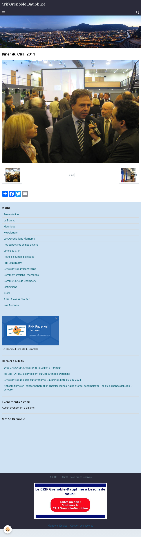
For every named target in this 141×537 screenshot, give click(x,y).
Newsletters (11, 232)
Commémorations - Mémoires (21, 274)
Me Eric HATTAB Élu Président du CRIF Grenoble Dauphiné (37, 373)
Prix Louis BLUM (13, 262)
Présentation (11, 214)
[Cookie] (8, 529)
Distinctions (10, 287)
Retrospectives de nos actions (21, 244)
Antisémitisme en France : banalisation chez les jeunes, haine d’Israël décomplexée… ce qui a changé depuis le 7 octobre (68, 387)
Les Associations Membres (19, 238)
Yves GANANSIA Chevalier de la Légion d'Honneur (32, 367)
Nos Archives (11, 305)
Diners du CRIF (12, 250)
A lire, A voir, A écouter (17, 299)
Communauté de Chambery (20, 280)
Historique (9, 226)
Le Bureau (9, 220)
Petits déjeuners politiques (19, 256)
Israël (7, 293)
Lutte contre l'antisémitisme (20, 268)
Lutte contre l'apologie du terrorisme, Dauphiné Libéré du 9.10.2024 (42, 379)
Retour (70, 175)
